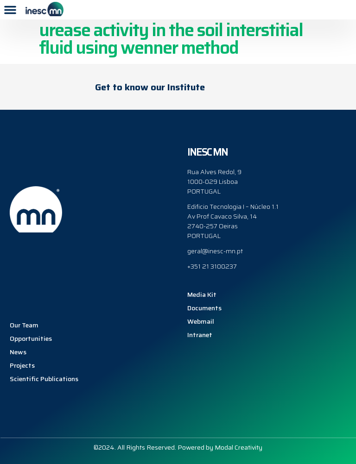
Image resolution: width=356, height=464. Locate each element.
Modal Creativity (238, 447)
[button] (10, 9)
